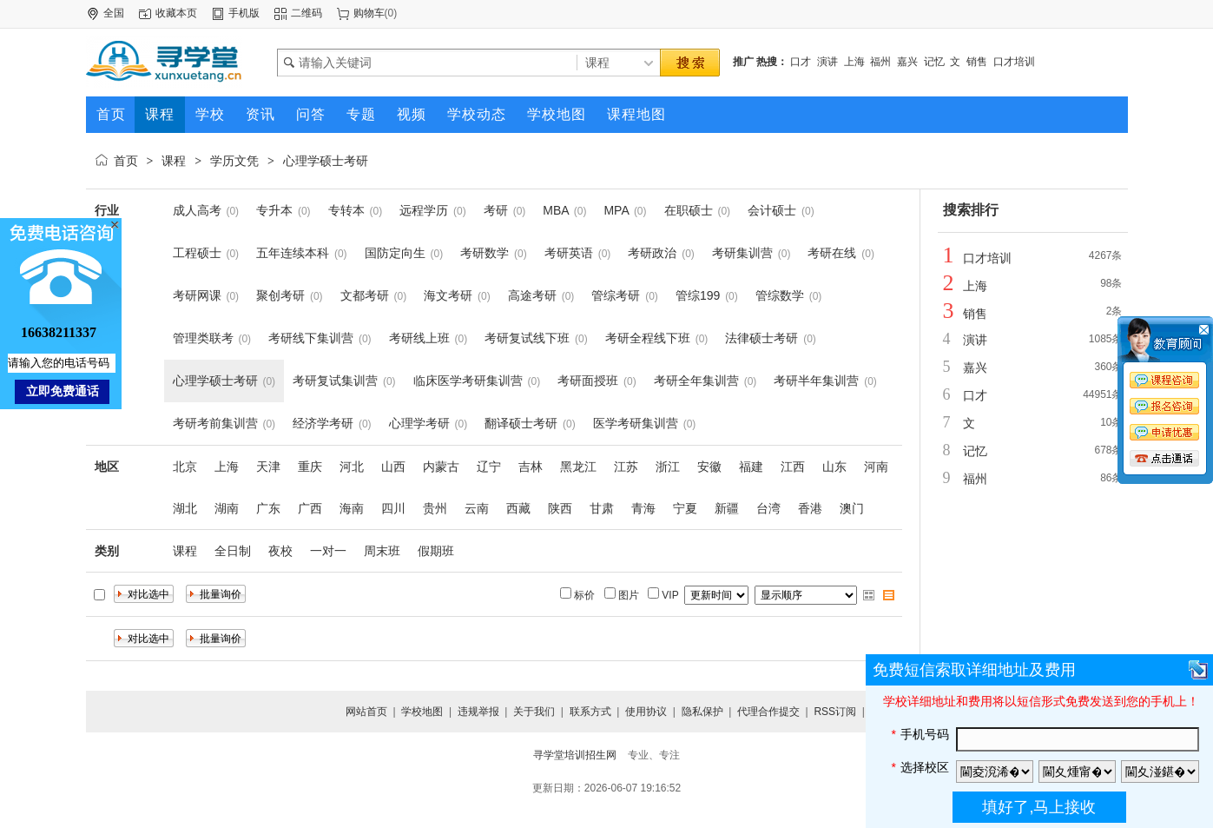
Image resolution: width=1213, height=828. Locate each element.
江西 (793, 467)
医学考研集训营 (635, 423)
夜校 (280, 551)
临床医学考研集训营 (468, 381)
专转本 (346, 210)
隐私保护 (702, 711)
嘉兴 (907, 62)
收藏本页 (176, 13)
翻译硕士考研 (521, 423)
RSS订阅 (835, 711)
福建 (751, 467)
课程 (174, 161)
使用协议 (646, 711)
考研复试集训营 (335, 381)
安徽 (709, 467)
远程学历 (423, 210)
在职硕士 (688, 210)
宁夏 (685, 508)
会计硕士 (772, 210)
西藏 (518, 508)
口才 (800, 62)
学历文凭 (234, 161)
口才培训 (1014, 62)
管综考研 (615, 295)
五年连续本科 (292, 253)
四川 (393, 508)
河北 (352, 467)
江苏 (626, 467)
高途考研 (532, 295)
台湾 (768, 508)
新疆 (727, 508)
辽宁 (489, 467)
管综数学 (779, 295)
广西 (310, 508)
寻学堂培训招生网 (574, 755)
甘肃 (602, 508)
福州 (880, 62)
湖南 (226, 508)
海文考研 (448, 295)
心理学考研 (419, 423)
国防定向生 (395, 253)
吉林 (530, 467)
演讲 (827, 62)
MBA (556, 210)
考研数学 (484, 253)
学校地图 (422, 711)
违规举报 (478, 711)
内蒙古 (441, 467)
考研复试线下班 (527, 338)
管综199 (698, 295)
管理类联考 (203, 338)
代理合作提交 (768, 711)
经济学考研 (323, 423)
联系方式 (590, 711)
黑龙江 (578, 467)
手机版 (244, 13)
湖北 (185, 508)
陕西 (560, 508)
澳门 (852, 508)
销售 (976, 62)
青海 (643, 508)
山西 (393, 467)
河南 (876, 467)
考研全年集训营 (696, 381)
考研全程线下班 (647, 338)
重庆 (310, 467)
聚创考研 (280, 295)
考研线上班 (419, 338)
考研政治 (652, 253)
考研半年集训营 (816, 381)
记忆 (934, 62)
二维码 (306, 13)
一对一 (328, 551)
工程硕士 (197, 253)
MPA (616, 210)
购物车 (369, 13)
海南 (352, 508)
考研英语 (568, 253)
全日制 (232, 551)
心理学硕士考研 (325, 161)
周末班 (382, 551)
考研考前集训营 (215, 423)
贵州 (435, 508)
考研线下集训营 (310, 338)
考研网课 (197, 295)
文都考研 (364, 295)
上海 (854, 62)
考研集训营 (742, 253)
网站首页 (366, 711)
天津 (268, 467)
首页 (126, 161)
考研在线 (832, 253)
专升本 (274, 210)
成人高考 (197, 210)
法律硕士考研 (761, 338)
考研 (496, 210)
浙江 (668, 467)
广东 (268, 508)
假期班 (436, 551)
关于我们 (534, 711)
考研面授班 (587, 381)
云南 (477, 508)
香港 (810, 508)
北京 (185, 467)
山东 (834, 467)
